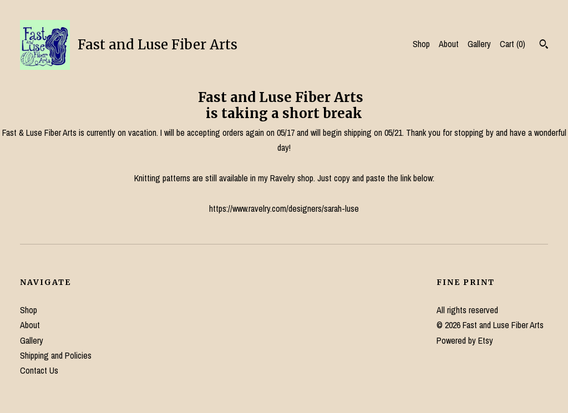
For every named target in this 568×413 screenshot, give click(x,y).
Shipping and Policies (56, 355)
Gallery (479, 44)
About (449, 44)
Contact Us (39, 370)
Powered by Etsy (465, 340)
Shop (421, 44)
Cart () (512, 44)
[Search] (544, 45)
